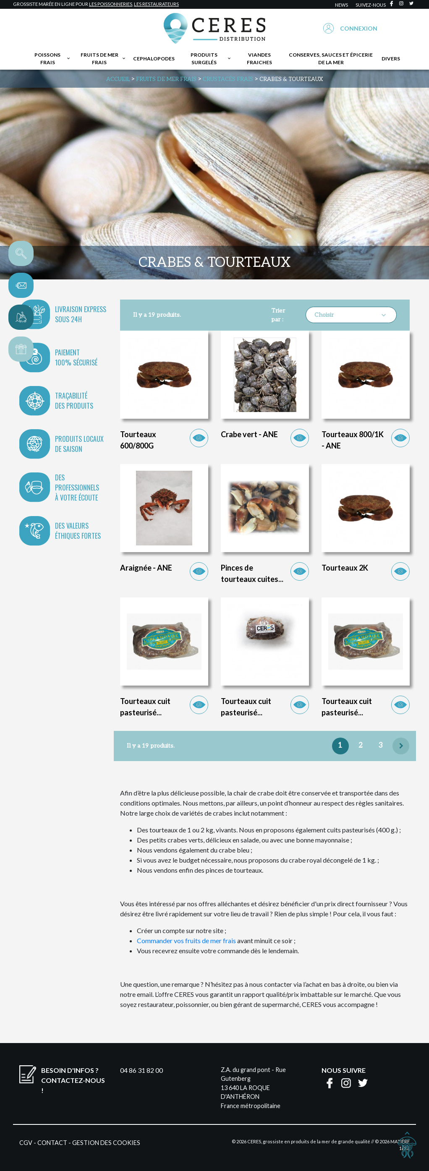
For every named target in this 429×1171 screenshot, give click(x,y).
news (341, 5)
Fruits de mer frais (103, 58)
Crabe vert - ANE (249, 434)
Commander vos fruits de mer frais (186, 940)
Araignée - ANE (146, 567)
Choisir (351, 315)
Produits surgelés (211, 58)
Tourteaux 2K (345, 567)
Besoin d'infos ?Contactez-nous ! (73, 1080)
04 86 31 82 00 (141, 1070)
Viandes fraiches (259, 58)
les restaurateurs (156, 4)
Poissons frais (52, 58)
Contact (52, 1142)
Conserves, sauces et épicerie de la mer (331, 58)
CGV (25, 1142)
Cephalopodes (154, 58)
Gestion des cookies (106, 1142)
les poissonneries (110, 4)
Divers (391, 58)
